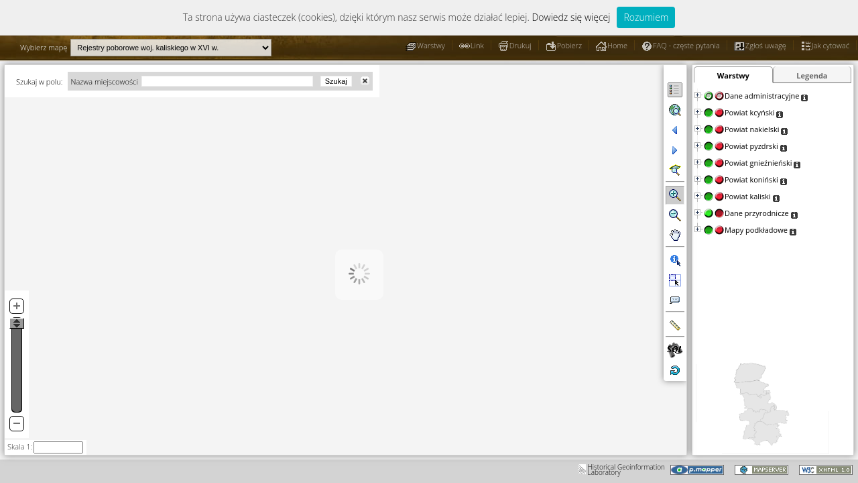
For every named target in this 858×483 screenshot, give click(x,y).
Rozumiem (645, 17)
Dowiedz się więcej (571, 17)
